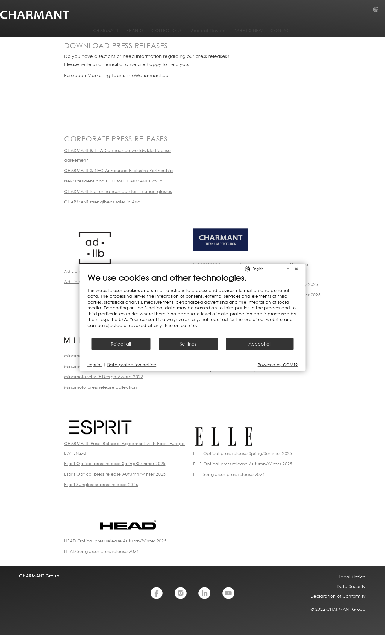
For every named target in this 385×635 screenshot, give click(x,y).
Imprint (94, 364)
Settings (188, 344)
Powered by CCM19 (278, 364)
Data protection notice (132, 364)
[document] (192, 304)
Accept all (259, 344)
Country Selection (377, 11)
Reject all (121, 344)
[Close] (296, 268)
